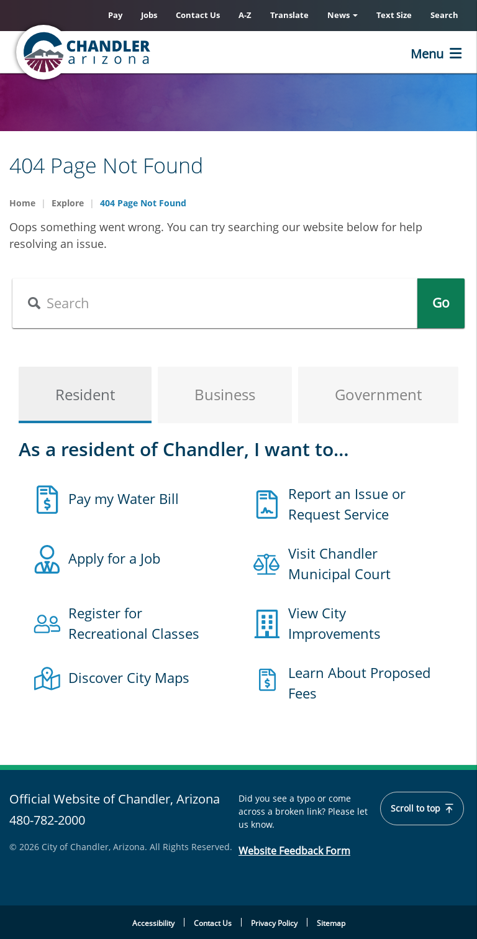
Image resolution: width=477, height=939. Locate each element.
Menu (427, 53)
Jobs (149, 15)
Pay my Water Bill (123, 498)
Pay (115, 15)
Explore (68, 203)
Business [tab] (224, 394)
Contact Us (198, 15)
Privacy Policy (274, 923)
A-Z (245, 15)
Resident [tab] (85, 394)
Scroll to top (423, 808)
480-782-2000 (47, 820)
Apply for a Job (114, 558)
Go (441, 302)
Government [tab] (378, 394)
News (342, 15)
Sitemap (331, 923)
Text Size (394, 15)
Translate (289, 15)
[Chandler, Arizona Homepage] (133, 52)
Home (22, 203)
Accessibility (153, 923)
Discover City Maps (128, 677)
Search (444, 15)
